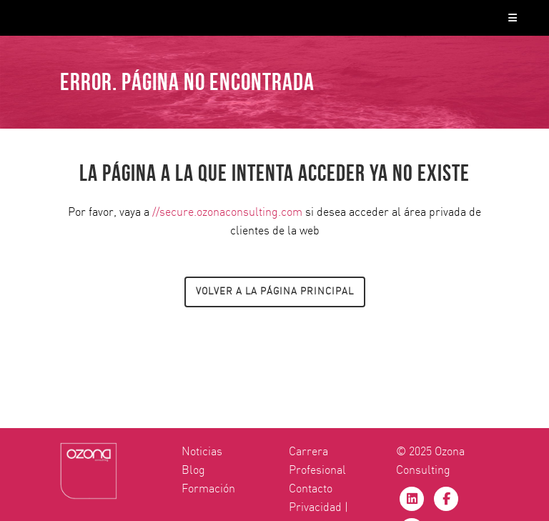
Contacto (310, 489)
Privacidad (315, 507)
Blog (193, 470)
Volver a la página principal (275, 292)
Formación (208, 489)
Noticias (202, 451)
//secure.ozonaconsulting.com (227, 212)
